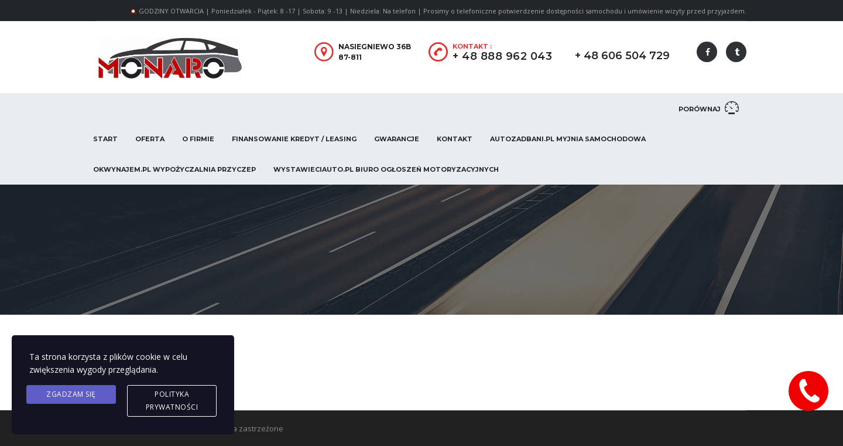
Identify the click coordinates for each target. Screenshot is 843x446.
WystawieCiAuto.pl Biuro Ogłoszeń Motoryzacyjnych (386, 169)
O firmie (198, 139)
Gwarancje (396, 139)
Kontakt (454, 139)
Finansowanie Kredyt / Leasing (294, 139)
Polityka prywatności (172, 400)
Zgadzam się (71, 394)
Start (105, 139)
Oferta (150, 139)
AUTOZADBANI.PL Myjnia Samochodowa (568, 139)
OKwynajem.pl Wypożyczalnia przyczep (174, 169)
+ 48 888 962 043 (502, 56)
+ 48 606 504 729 (622, 55)
